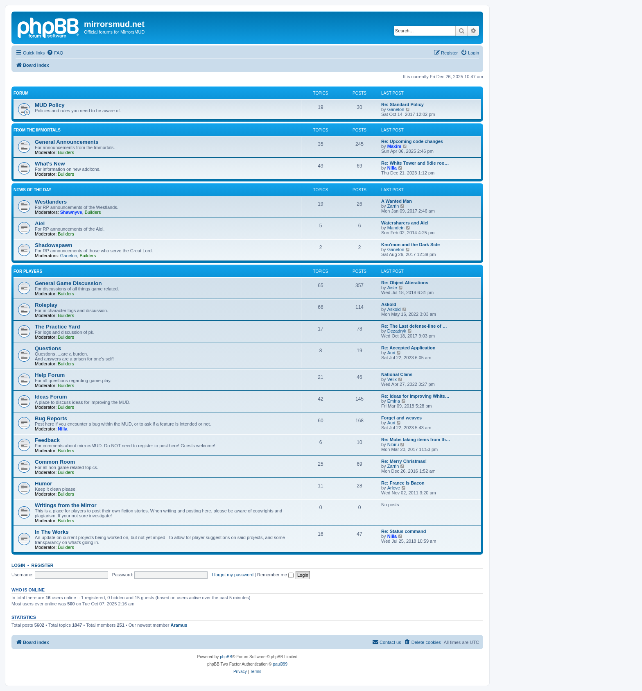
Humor (43, 483)
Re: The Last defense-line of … (414, 326)
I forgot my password (232, 574)
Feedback (47, 440)
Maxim (394, 146)
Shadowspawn (53, 245)
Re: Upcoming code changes (412, 141)
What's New (50, 164)
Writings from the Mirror (66, 505)
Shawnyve (71, 212)
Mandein (396, 227)
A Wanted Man (396, 201)
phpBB (226, 657)
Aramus (178, 625)
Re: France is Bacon (403, 482)
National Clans (396, 374)
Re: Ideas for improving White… (415, 396)
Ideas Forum (51, 397)
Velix (392, 379)
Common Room (55, 462)
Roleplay (46, 305)
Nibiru (393, 444)
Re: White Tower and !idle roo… (415, 163)
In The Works (52, 532)
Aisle (392, 287)
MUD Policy (50, 105)
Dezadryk (396, 331)
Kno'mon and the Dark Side (410, 244)
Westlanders (51, 202)
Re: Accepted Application (408, 347)
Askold (388, 304)
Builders (66, 152)
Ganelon (396, 109)
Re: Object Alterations (404, 282)
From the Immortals (37, 130)
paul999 (280, 664)
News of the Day (32, 190)
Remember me (275, 574)
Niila (392, 167)
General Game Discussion (68, 283)
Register (43, 565)
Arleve (393, 487)
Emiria (393, 401)
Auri (391, 352)
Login (18, 565)
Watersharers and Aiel (404, 222)
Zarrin (393, 206)
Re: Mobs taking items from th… (415, 439)
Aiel (40, 223)
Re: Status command (403, 531)
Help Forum (50, 375)
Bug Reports (51, 418)
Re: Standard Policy (402, 104)
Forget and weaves (401, 417)
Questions (48, 348)
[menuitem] (55, 53)
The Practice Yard (57, 327)
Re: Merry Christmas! (404, 461)
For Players (28, 271)
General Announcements (67, 142)
